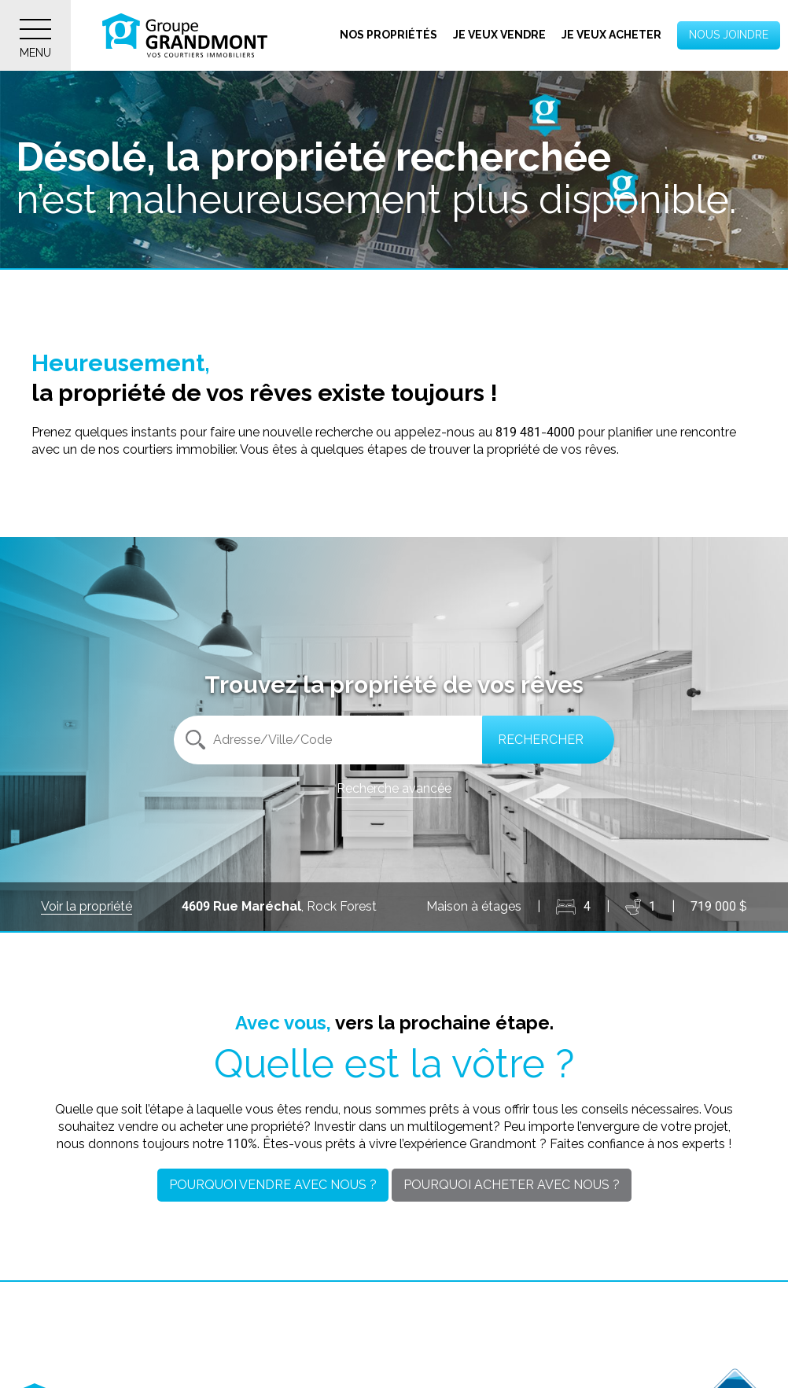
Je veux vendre (499, 34)
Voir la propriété (86, 906)
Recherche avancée (394, 788)
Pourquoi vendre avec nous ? (273, 1184)
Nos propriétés (388, 34)
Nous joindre (728, 34)
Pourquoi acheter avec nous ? (511, 1184)
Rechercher (541, 739)
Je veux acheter (611, 34)
